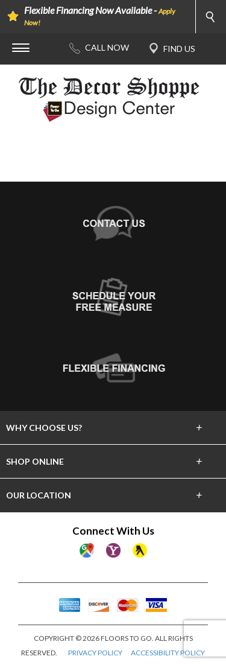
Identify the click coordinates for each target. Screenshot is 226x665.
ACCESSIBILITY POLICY (168, 652)
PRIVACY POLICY (95, 652)
